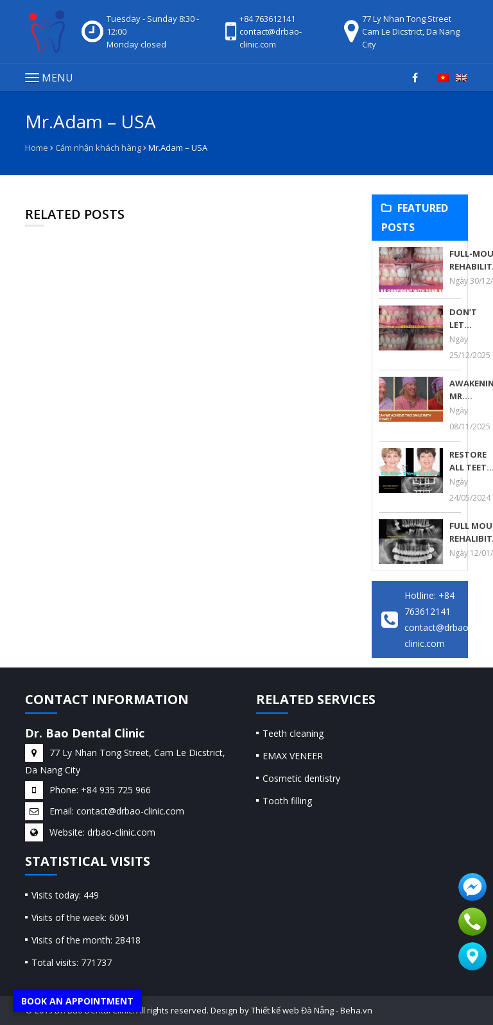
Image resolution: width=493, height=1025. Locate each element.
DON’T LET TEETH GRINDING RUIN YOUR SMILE (470, 318)
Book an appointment (77, 1001)
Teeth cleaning (293, 733)
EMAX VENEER (293, 756)
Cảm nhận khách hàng (98, 147)
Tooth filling (287, 801)
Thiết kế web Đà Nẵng (292, 1010)
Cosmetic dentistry (301, 778)
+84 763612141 (267, 18)
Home (36, 147)
